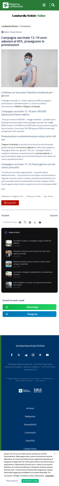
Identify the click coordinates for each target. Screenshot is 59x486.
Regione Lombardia (32, 106)
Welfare (18, 106)
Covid (50, 122)
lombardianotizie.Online (30, 345)
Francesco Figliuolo (26, 147)
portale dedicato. (43, 153)
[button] (53, 5)
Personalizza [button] (12, 481)
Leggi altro (49, 476)
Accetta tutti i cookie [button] (30, 481)
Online (41, 16)
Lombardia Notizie (24, 16)
